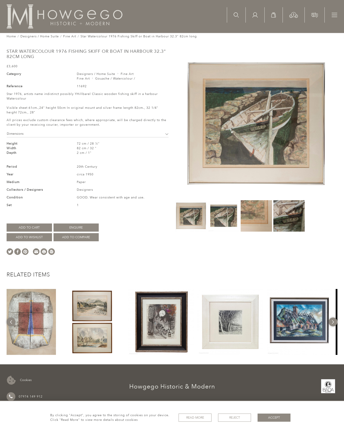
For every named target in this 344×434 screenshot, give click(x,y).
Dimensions (87, 133)
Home (11, 36)
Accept (274, 418)
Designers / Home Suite (39, 36)
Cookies (19, 380)
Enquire (76, 227)
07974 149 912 (25, 396)
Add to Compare (76, 237)
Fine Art (69, 36)
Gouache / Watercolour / (115, 78)
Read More (195, 418)
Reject (234, 418)
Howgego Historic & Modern (172, 386)
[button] (293, 15)
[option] (31, 322)
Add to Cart (29, 227)
